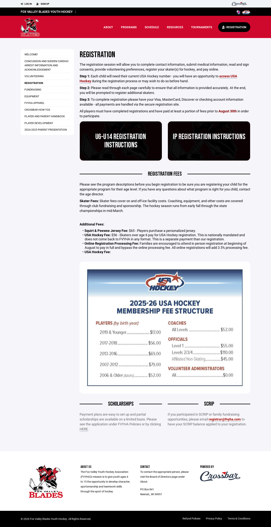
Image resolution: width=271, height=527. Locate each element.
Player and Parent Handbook (44, 116)
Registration (33, 83)
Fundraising (32, 89)
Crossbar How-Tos (37, 109)
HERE (84, 429)
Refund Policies (191, 518)
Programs (129, 27)
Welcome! (31, 54)
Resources (175, 27)
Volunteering (34, 76)
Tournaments (201, 27)
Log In (26, 4)
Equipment (31, 96)
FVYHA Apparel (34, 103)
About (108, 27)
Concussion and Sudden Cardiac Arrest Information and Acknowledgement (46, 65)
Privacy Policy (214, 518)
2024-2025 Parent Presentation (45, 129)
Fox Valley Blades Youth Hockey (47, 12)
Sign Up (42, 4)
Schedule (152, 27)
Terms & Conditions (239, 518)
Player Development (38, 123)
